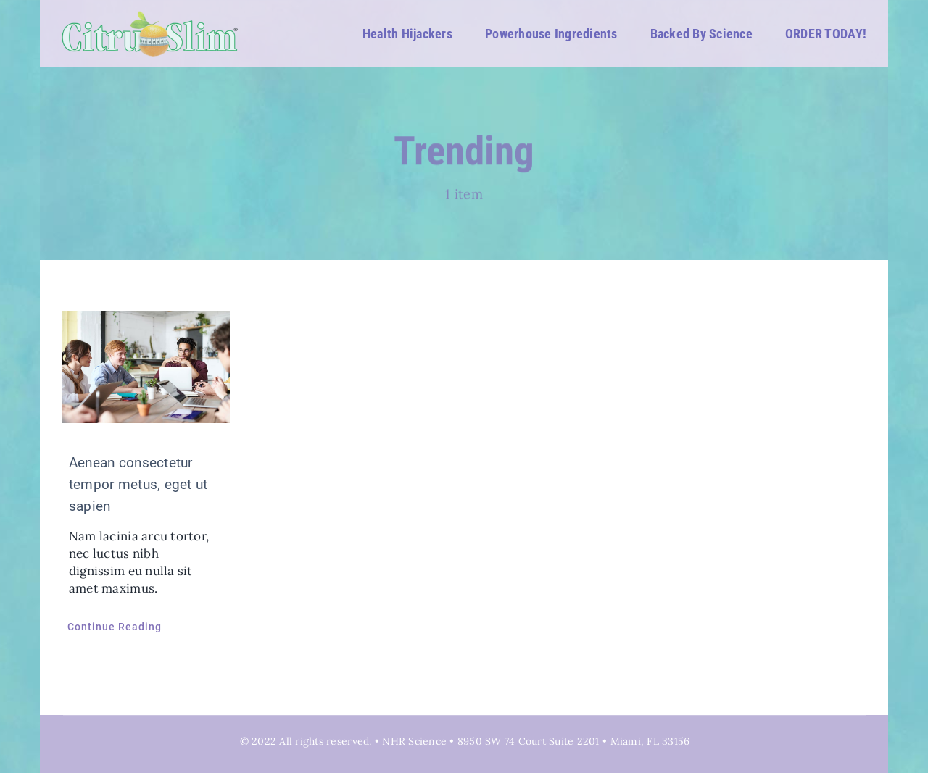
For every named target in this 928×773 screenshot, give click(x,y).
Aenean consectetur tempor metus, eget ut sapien (138, 484)
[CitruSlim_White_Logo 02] (150, 17)
